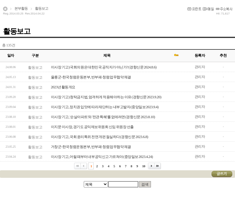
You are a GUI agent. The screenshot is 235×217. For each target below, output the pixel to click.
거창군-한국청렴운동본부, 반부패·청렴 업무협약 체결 (91, 147)
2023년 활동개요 (63, 87)
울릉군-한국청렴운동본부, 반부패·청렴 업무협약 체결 (91, 77)
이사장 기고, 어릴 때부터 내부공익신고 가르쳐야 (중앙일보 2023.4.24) (102, 157)
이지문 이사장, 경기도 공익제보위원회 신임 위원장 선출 (92, 127)
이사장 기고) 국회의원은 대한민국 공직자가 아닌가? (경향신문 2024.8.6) (103, 67)
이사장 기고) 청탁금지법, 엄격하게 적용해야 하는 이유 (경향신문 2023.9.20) (106, 97)
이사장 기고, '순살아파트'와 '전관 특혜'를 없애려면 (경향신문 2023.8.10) (103, 117)
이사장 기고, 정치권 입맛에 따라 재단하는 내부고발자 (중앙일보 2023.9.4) (104, 107)
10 (143, 166)
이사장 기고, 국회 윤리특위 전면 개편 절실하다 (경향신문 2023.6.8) (99, 137)
